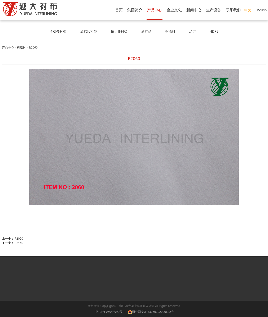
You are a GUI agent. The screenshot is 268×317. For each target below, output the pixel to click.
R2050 (19, 238)
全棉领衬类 (58, 31)
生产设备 (213, 9)
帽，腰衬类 (119, 31)
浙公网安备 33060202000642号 (151, 312)
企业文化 (174, 9)
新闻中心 (193, 9)
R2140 (19, 243)
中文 (247, 10)
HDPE (214, 31)
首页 (119, 9)
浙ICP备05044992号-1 (110, 312)
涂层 (192, 31)
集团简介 (134, 9)
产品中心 (154, 9)
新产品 (146, 31)
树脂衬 (170, 31)
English (261, 10)
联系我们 (233, 9)
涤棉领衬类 (88, 31)
